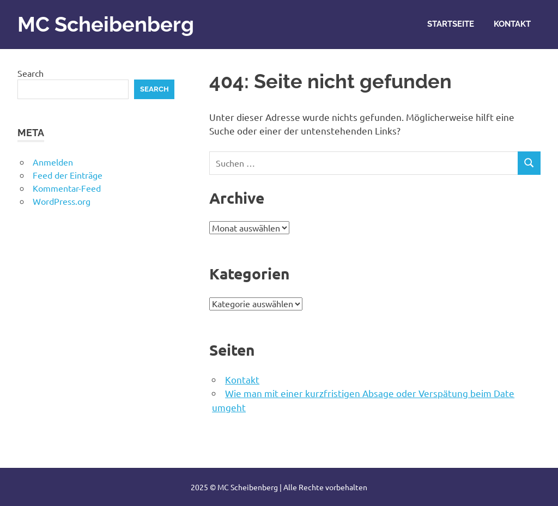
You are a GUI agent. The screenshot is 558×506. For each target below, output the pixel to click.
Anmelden (53, 161)
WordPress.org (61, 201)
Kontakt (512, 24)
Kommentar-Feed (67, 187)
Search (30, 73)
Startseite (450, 24)
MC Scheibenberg (105, 24)
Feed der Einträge (67, 174)
